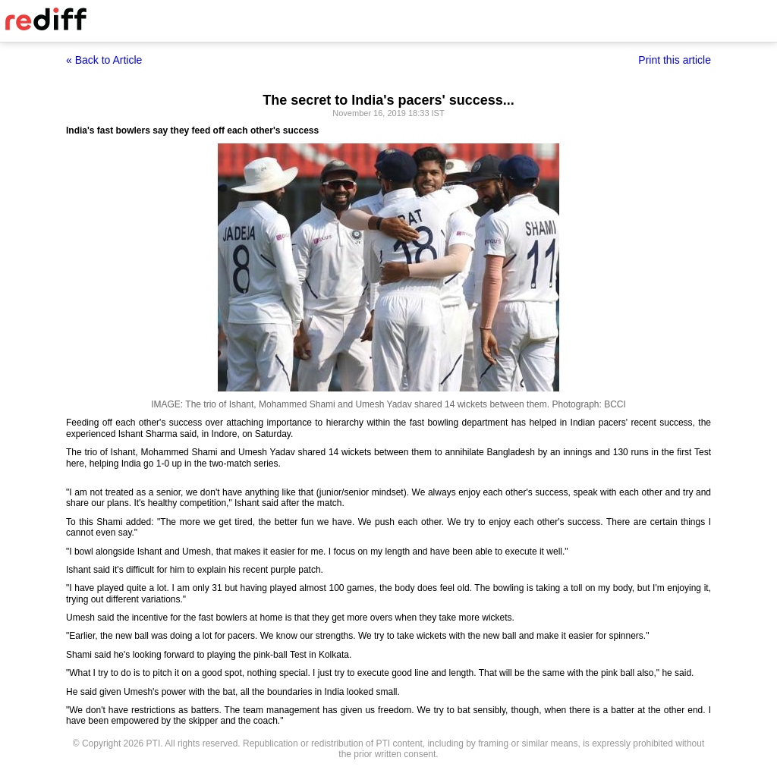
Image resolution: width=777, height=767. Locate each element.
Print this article (674, 60)
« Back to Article (104, 60)
